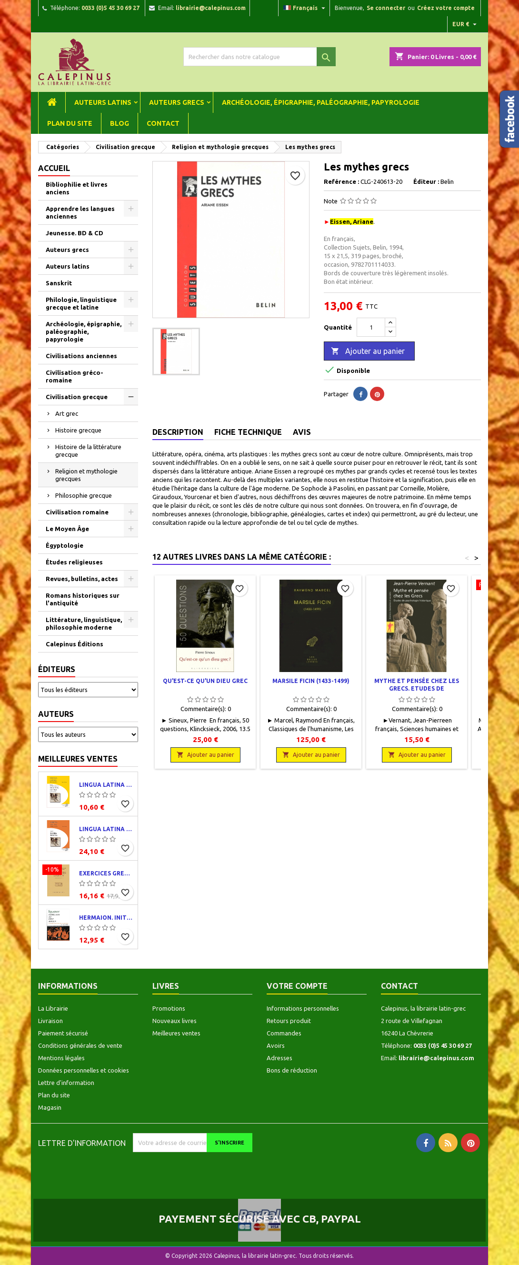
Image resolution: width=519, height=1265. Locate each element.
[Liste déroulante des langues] (305, 8)
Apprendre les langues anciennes (80, 212)
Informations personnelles (303, 1008)
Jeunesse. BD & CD (74, 233)
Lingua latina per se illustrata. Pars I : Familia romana (106, 829)
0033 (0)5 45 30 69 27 (110, 8)
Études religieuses (74, 562)
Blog (119, 123)
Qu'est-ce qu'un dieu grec (205, 681)
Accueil (54, 168)
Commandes (284, 1033)
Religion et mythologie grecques (86, 475)
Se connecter (386, 8)
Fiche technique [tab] (248, 432)
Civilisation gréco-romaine (74, 376)
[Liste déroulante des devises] (465, 24)
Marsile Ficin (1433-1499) (310, 681)
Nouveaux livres (174, 1020)
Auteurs (56, 714)
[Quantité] (371, 327)
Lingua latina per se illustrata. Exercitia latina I (106, 785)
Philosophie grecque (83, 495)
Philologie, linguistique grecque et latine (81, 303)
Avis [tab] (302, 432)
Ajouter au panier (368, 351)
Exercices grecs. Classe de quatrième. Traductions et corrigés (106, 873)
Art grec (66, 413)
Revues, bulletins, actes (82, 578)
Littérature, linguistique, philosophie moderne (84, 623)
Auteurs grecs (176, 102)
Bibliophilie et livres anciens (77, 188)
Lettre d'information (66, 1082)
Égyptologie (64, 545)
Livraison (50, 1020)
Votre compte (297, 986)
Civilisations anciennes (81, 355)
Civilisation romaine (77, 512)
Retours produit (289, 1020)
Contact (163, 123)
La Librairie (53, 1008)
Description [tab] (177, 432)
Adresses (279, 1057)
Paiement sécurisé (63, 1033)
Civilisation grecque (77, 396)
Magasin (49, 1107)
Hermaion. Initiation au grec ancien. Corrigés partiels (106, 917)
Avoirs (276, 1045)
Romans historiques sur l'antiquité (83, 599)
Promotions (168, 1008)
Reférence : (341, 181)
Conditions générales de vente (80, 1045)
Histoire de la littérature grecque (88, 450)
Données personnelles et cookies (83, 1070)
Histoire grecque (78, 430)
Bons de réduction (292, 1070)
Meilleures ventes (78, 758)
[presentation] (212, 1170)
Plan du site (69, 123)
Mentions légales (61, 1057)
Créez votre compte (446, 8)
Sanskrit (59, 283)
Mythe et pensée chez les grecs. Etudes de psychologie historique (416, 688)
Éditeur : (426, 181)
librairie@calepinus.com (211, 8)
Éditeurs (56, 669)
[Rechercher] (259, 56)
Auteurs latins (102, 102)
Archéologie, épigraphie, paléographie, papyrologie (320, 102)
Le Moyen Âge (67, 528)
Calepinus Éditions (74, 644)
